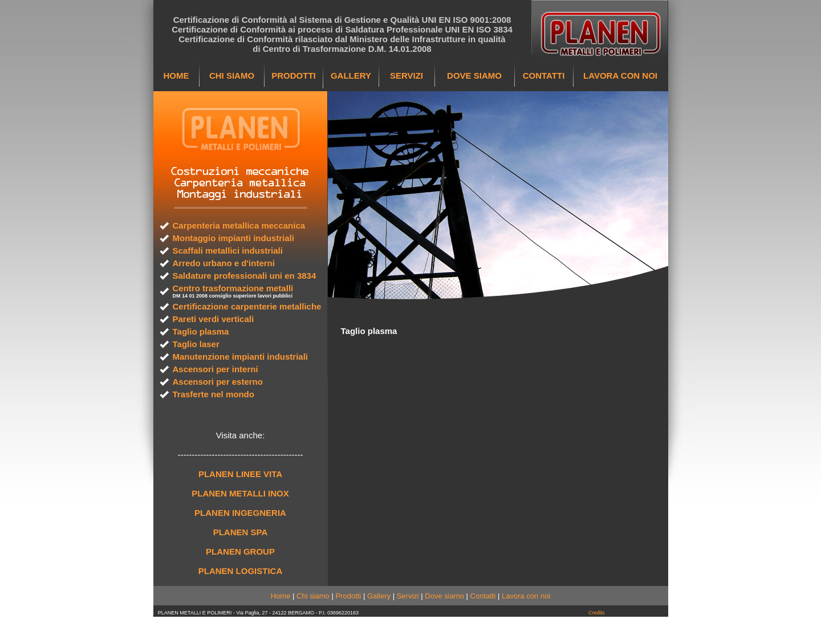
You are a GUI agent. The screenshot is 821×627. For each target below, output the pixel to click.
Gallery (379, 596)
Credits (596, 613)
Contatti (483, 596)
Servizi (408, 596)
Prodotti (348, 596)
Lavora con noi (526, 596)
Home (281, 596)
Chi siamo (313, 596)
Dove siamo (444, 596)
